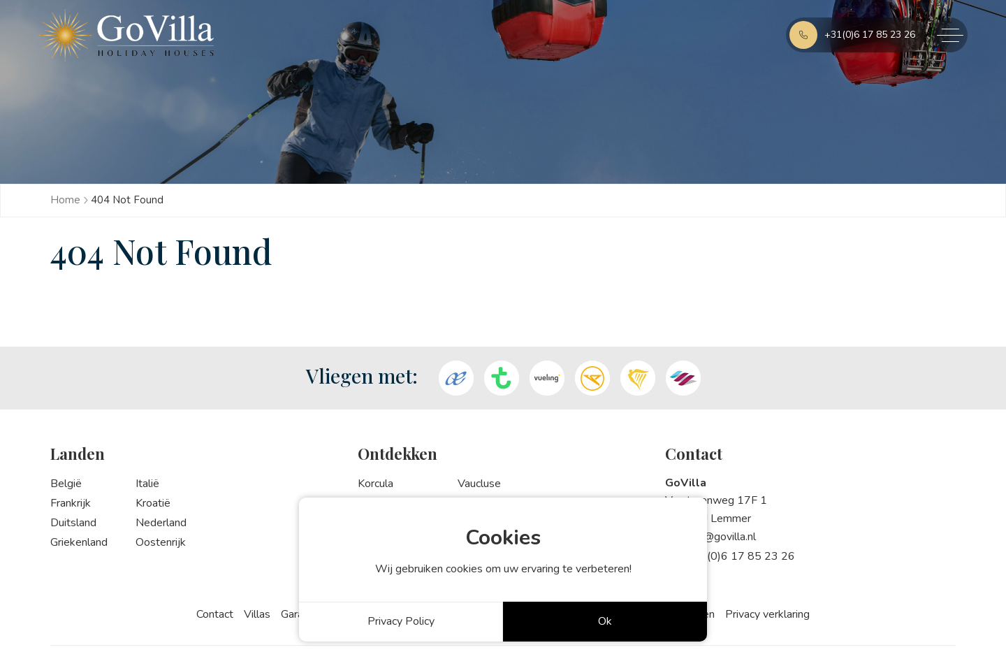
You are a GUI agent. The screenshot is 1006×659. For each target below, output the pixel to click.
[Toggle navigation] (945, 34)
